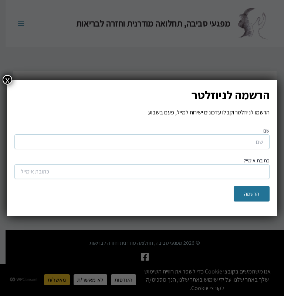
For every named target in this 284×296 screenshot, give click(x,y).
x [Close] (7, 80)
